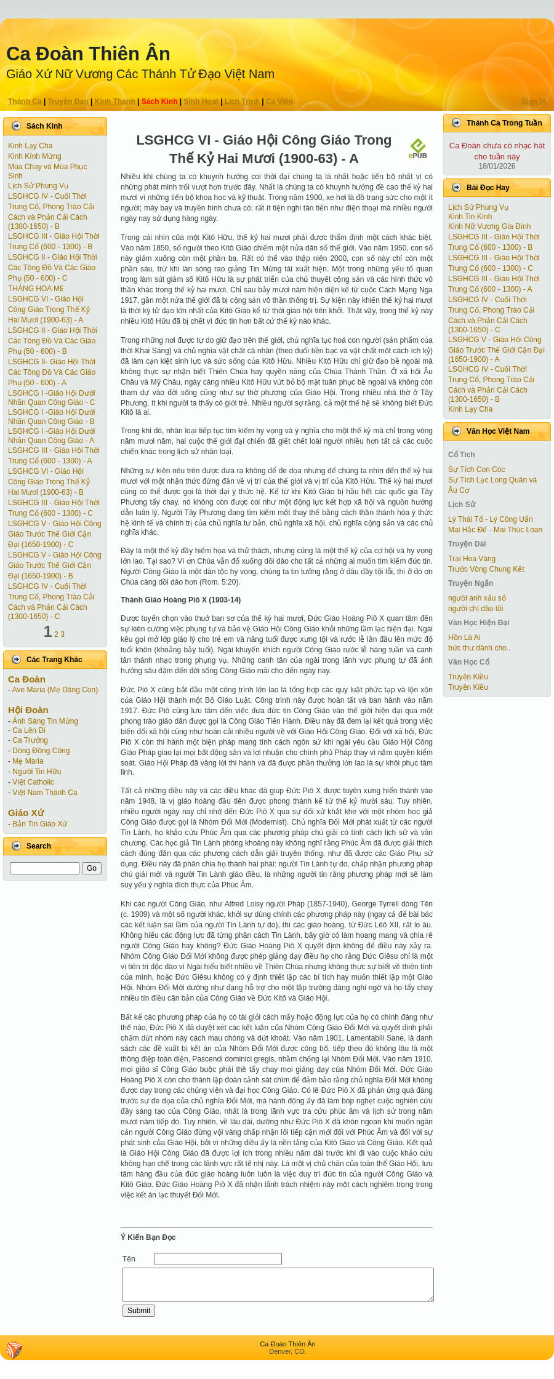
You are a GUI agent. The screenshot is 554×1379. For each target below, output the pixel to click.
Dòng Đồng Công (41, 750)
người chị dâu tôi (475, 608)
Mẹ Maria (27, 761)
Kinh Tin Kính (470, 216)
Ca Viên (279, 101)
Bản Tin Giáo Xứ (39, 824)
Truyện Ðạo (68, 101)
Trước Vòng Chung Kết (486, 569)
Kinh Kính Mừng (35, 156)
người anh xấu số (477, 598)
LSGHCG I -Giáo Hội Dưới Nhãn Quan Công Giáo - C (51, 398)
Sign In (533, 101)
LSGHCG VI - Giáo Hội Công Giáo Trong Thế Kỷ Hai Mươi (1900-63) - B (49, 482)
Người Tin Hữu (36, 771)
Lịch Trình (242, 101)
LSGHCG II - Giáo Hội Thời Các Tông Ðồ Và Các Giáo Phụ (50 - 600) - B (52, 341)
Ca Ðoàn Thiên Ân (88, 54)
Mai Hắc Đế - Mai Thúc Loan (495, 530)
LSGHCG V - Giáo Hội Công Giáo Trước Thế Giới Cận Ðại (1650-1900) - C (55, 534)
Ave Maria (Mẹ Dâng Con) (55, 690)
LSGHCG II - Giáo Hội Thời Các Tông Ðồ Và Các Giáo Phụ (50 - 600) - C (52, 267)
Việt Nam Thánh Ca (44, 792)
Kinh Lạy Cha (30, 146)
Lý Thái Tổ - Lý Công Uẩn (490, 519)
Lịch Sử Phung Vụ (38, 186)
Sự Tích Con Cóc (476, 469)
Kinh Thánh (115, 101)
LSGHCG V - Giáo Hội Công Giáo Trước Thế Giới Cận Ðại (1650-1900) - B (55, 565)
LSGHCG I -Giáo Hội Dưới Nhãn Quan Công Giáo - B (51, 417)
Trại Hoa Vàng (472, 558)
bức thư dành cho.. (479, 648)
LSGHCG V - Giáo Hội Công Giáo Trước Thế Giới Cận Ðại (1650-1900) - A (496, 349)
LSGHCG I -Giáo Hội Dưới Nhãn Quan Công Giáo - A (51, 436)
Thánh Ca (25, 101)
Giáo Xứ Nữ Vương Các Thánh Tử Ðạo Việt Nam (140, 74)
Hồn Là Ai (464, 637)
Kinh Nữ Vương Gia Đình (489, 226)
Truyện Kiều (468, 677)
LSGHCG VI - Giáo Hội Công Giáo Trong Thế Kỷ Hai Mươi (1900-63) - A (49, 309)
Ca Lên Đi (28, 730)
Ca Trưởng (30, 740)
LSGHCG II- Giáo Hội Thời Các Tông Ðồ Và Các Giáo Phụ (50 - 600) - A (51, 372)
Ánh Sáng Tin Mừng (45, 721)
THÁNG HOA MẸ (36, 288)
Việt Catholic (33, 782)
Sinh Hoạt (201, 101)
